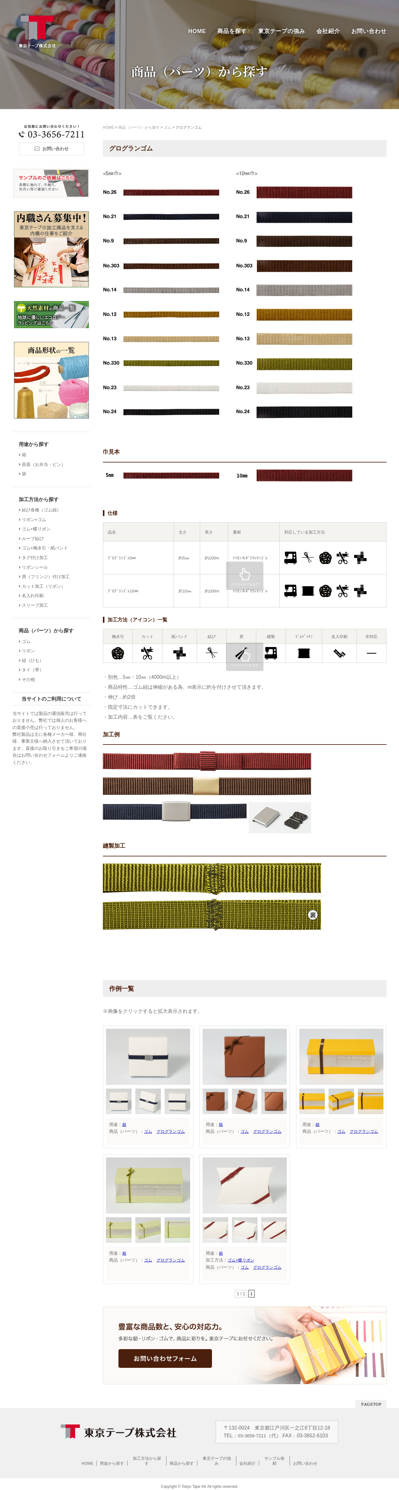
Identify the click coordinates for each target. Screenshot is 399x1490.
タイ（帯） (34, 669)
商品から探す (182, 1458)
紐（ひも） (34, 660)
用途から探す (112, 1458)
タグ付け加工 (36, 557)
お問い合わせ (369, 31)
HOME (197, 31)
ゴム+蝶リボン (242, 1260)
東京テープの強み (281, 31)
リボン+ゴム (35, 519)
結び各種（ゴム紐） (43, 509)
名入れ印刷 (34, 595)
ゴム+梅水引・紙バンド (46, 547)
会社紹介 (328, 31)
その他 (29, 679)
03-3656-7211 (252, 1435)
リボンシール (36, 567)
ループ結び (34, 538)
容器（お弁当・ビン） (45, 464)
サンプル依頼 (274, 1458)
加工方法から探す (147, 1458)
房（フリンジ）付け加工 (47, 576)
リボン (29, 650)
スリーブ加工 (36, 605)
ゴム (148, 1131)
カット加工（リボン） (45, 586)
